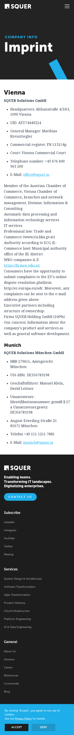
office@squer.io (36, 175)
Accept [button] (16, 728)
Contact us (20, 497)
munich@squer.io (38, 443)
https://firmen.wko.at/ (22, 266)
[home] (18, 6)
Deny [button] (43, 728)
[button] (66, 6)
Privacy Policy (23, 719)
